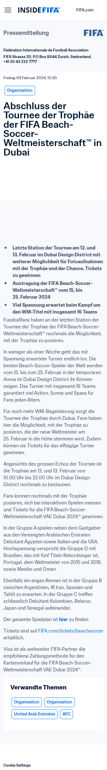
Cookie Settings (17, 765)
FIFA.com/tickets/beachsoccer (70, 631)
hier (63, 619)
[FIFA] (39, 10)
